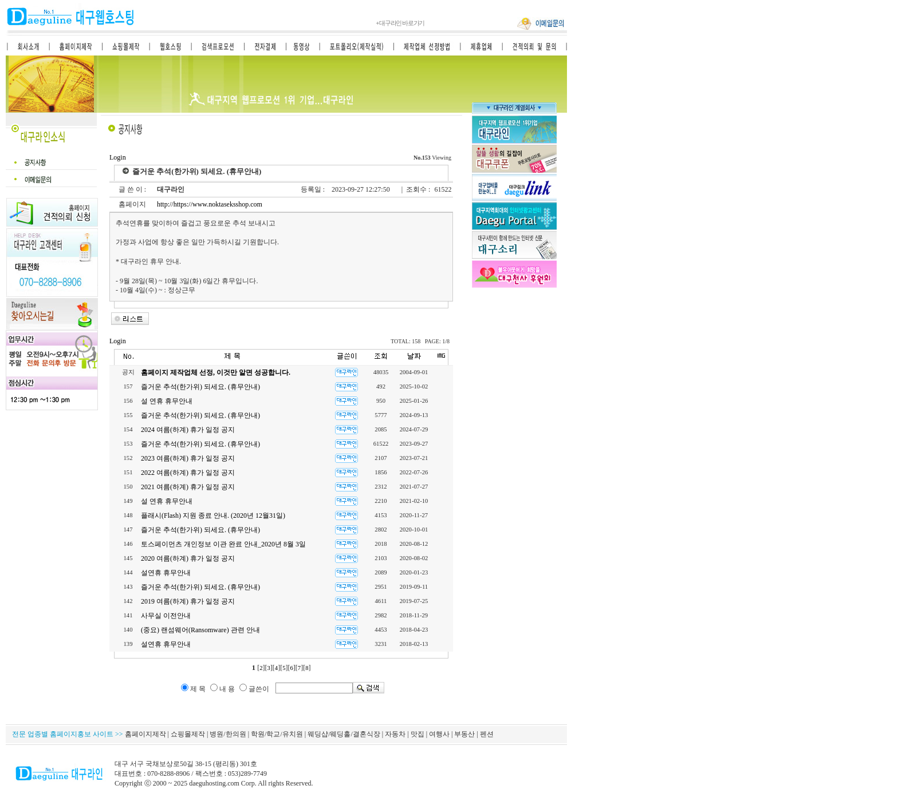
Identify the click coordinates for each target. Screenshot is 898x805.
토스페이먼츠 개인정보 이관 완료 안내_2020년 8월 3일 (223, 544)
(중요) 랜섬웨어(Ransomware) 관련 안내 (200, 630)
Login (117, 157)
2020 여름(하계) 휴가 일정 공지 (188, 558)
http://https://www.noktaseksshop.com (208, 204)
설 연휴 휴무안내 (166, 401)
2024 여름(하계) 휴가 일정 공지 (188, 430)
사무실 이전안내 (166, 616)
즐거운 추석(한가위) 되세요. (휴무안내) (200, 387)
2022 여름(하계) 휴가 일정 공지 (188, 473)
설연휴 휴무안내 (166, 573)
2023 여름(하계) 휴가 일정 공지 (188, 458)
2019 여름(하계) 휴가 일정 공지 (188, 601)
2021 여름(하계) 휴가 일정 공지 (188, 487)
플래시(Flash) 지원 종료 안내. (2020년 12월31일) (213, 515)
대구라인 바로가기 (400, 23)
